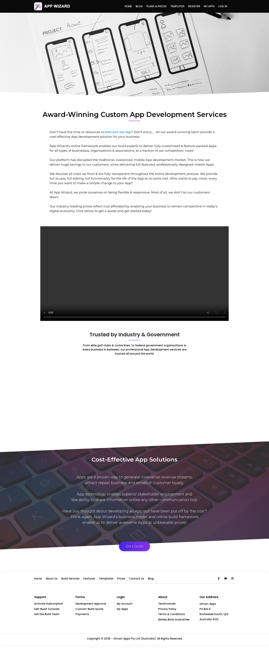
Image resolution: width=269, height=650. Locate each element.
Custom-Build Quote (89, 609)
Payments (82, 614)
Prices (121, 578)
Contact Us (136, 578)
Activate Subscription (48, 603)
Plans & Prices (157, 6)
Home (128, 6)
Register (194, 6)
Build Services (70, 578)
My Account (124, 603)
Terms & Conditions (171, 614)
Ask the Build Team (47, 614)
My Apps (209, 6)
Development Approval (90, 603)
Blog (139, 6)
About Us (52, 578)
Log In (222, 6)
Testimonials (167, 603)
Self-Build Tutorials (47, 609)
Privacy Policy (167, 609)
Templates (177, 6)
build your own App (118, 132)
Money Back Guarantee (173, 619)
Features (89, 578)
